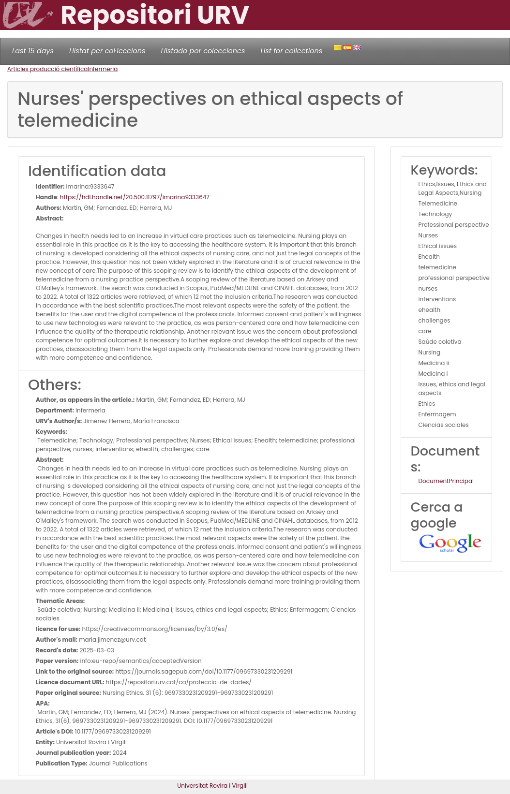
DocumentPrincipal (446, 481)
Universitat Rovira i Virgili (212, 785)
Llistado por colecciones (203, 51)
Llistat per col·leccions (107, 51)
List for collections (291, 51)
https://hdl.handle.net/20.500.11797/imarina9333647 (135, 197)
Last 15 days (33, 51)
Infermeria (103, 69)
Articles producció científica (47, 69)
